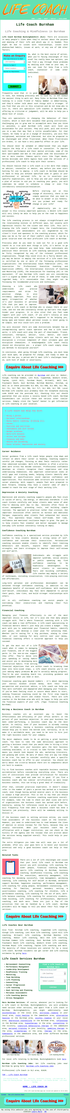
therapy (48, 1031)
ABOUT (46, 19)
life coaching (9, 886)
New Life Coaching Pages (16, 1094)
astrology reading (49, 1013)
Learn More (37, 1112)
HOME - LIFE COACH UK (35, 1086)
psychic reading (43, 1018)
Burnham (41, 375)
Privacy (66, 1094)
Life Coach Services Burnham (23, 958)
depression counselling (20, 1021)
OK (45, 1112)
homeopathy (7, 1034)
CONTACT (53, 19)
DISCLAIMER (63, 19)
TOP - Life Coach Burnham (14, 1075)
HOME (33, 19)
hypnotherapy (31, 1023)
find (10, 930)
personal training (18, 1028)
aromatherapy (20, 1031)
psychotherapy (9, 1013)
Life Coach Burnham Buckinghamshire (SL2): (24, 37)
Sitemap (3, 1094)
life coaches (42, 109)
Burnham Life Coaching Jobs (40, 1066)
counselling (58, 1023)
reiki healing (22, 1015)
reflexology (62, 1021)
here (24, 953)
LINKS (39, 19)
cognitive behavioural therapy (33, 1026)
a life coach (57, 1008)
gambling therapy (55, 1028)
